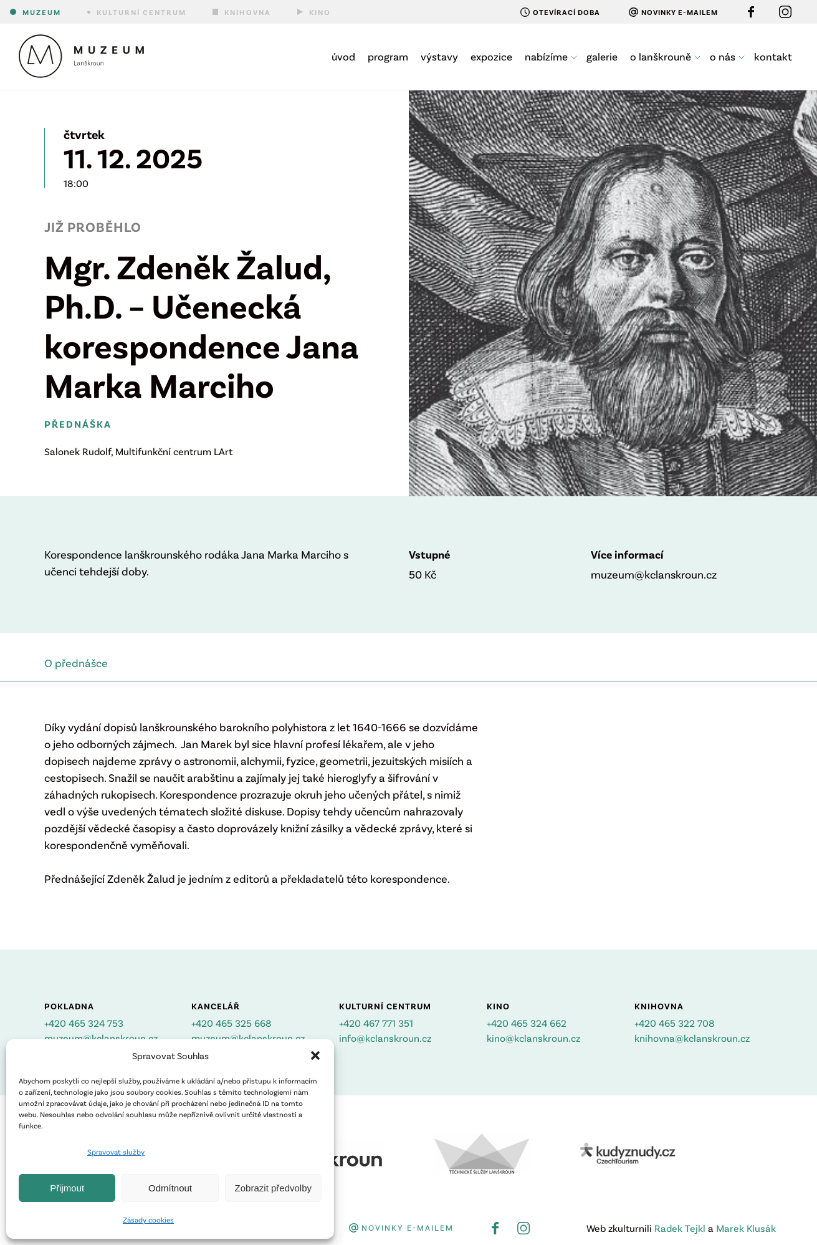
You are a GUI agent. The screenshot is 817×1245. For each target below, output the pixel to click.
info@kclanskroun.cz (385, 1038)
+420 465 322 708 (674, 1023)
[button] (315, 1055)
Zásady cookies (148, 1219)
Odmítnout (170, 1188)
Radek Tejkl (679, 1228)
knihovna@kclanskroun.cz (692, 1038)
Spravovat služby (116, 1151)
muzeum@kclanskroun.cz (101, 1038)
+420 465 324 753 (83, 1023)
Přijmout (67, 1188)
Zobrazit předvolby (273, 1188)
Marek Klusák (746, 1228)
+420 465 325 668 (231, 1023)
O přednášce (76, 663)
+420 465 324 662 (526, 1023)
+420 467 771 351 (376, 1023)
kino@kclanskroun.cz (533, 1038)
